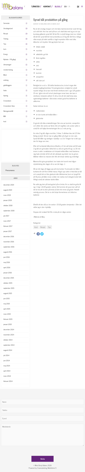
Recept (42, 227)
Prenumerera (10, 170)
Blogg (57, 6)
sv (78, 6)
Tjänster (35, 6)
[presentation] (18, 450)
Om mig (67, 6)
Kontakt (47, 6)
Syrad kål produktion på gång (50, 19)
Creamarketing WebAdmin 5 (46, 468)
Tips (49, 227)
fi (82, 6)
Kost (36, 227)
